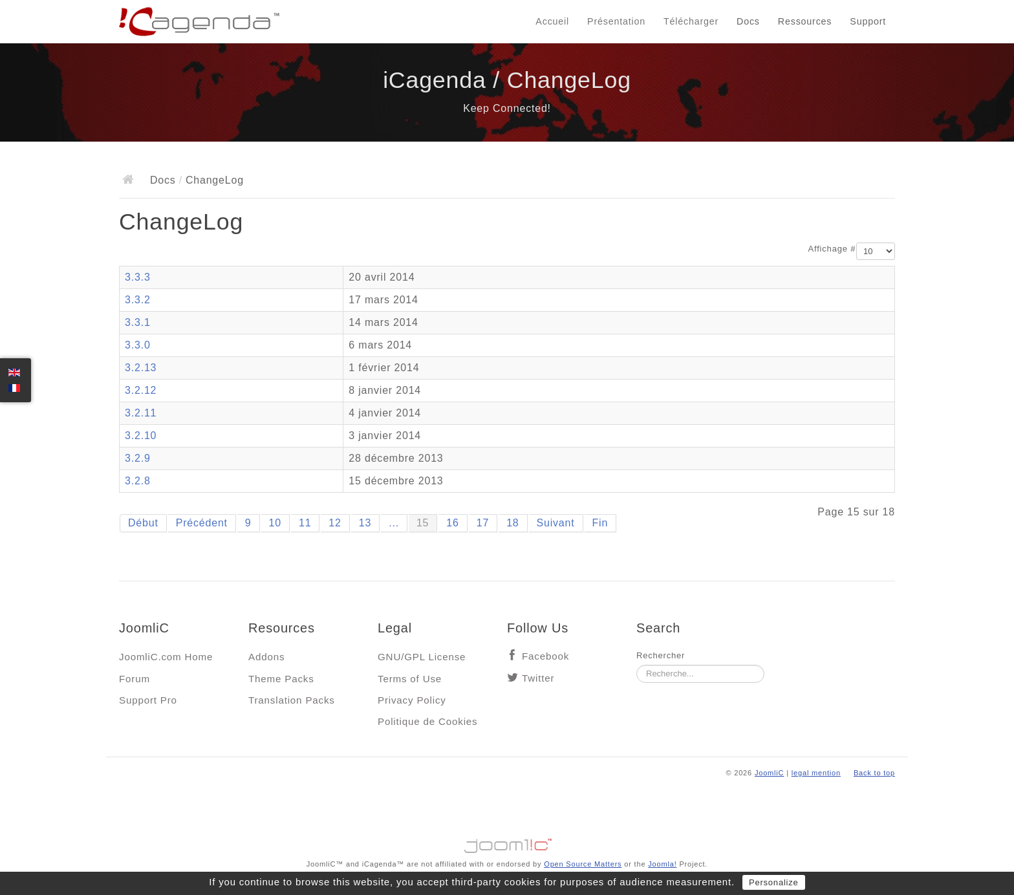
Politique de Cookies (427, 721)
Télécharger (690, 21)
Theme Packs (281, 678)
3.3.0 (138, 345)
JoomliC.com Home (166, 656)
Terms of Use (410, 678)
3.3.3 (138, 277)
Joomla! (662, 864)
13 (365, 522)
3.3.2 (138, 299)
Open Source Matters (582, 864)
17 (483, 522)
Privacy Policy (412, 700)
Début (143, 522)
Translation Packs (291, 700)
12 (335, 522)
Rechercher (660, 655)
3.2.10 (140, 435)
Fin (600, 522)
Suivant (556, 522)
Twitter (538, 678)
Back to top (874, 773)
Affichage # (832, 248)
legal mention (816, 773)
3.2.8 (138, 480)
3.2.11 (140, 412)
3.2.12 (140, 390)
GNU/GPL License (422, 656)
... (394, 522)
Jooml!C (507, 842)
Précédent (202, 522)
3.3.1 (138, 322)
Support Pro (148, 700)
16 (452, 522)
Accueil (552, 21)
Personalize (774, 882)
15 (422, 522)
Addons (266, 656)
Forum (134, 678)
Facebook (545, 656)
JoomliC (769, 773)
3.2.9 (138, 458)
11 (305, 522)
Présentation (616, 21)
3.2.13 (140, 367)
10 (275, 522)
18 (512, 522)
